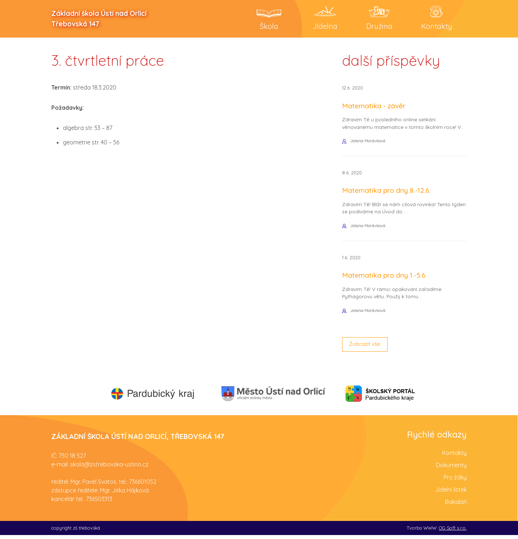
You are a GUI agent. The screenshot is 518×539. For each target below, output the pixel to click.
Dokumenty (451, 468)
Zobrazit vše (366, 348)
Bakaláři (456, 505)
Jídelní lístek (451, 493)
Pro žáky (455, 480)
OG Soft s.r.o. (453, 531)
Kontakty (454, 456)
